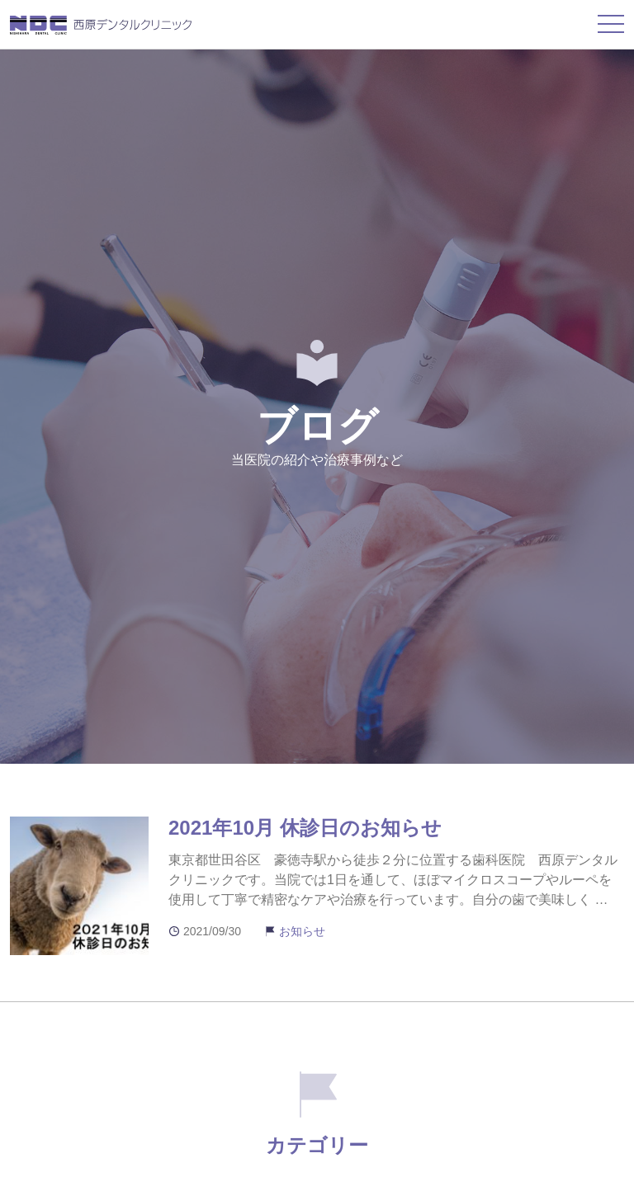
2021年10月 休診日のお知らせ (305, 828)
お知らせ (302, 931)
